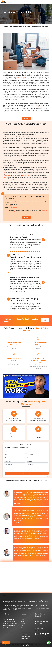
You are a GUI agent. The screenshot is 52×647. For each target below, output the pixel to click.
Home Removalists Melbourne (9, 621)
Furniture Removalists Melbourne (10, 623)
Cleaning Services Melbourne (9, 619)
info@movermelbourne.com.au (16, 206)
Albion (12, 16)
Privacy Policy (24, 634)
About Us (23, 621)
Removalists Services (25, 630)
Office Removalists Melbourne (9, 625)
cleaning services (7, 175)
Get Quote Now (45, 319)
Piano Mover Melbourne (8, 630)
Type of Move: (7, 447)
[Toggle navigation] (49, 2)
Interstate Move (24, 447)
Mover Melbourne (21, 77)
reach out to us (18, 87)
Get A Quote (26, 118)
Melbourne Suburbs (25, 636)
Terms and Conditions (26, 632)
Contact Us (23, 623)
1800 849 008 (38, 623)
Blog (22, 625)
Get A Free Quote (27, 473)
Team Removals (41, 644)
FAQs (22, 628)
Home (4, 16)
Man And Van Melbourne (8, 632)
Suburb (8, 16)
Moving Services (24, 638)
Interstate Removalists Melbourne (10, 628)
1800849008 (14, 207)
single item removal (27, 175)
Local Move (15, 447)
